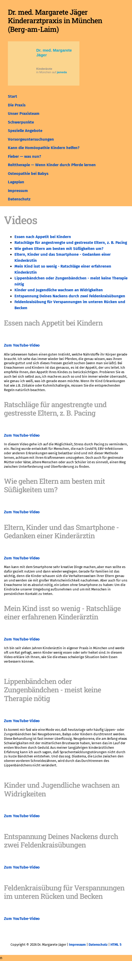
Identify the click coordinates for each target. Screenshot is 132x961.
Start (12, 96)
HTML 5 (115, 945)
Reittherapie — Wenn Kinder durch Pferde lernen (52, 164)
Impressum (18, 190)
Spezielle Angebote (25, 130)
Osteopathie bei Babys (28, 173)
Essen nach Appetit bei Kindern (42, 236)
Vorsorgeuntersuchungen (31, 139)
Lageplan (16, 182)
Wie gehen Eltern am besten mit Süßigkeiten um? (58, 248)
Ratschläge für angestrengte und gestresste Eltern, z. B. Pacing (70, 242)
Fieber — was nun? (24, 156)
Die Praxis (17, 105)
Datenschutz (19, 199)
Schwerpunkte (21, 122)
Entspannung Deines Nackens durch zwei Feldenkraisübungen (69, 296)
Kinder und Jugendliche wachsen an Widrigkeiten (58, 290)
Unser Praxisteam (23, 113)
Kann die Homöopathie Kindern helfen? (43, 147)
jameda (62, 72)
